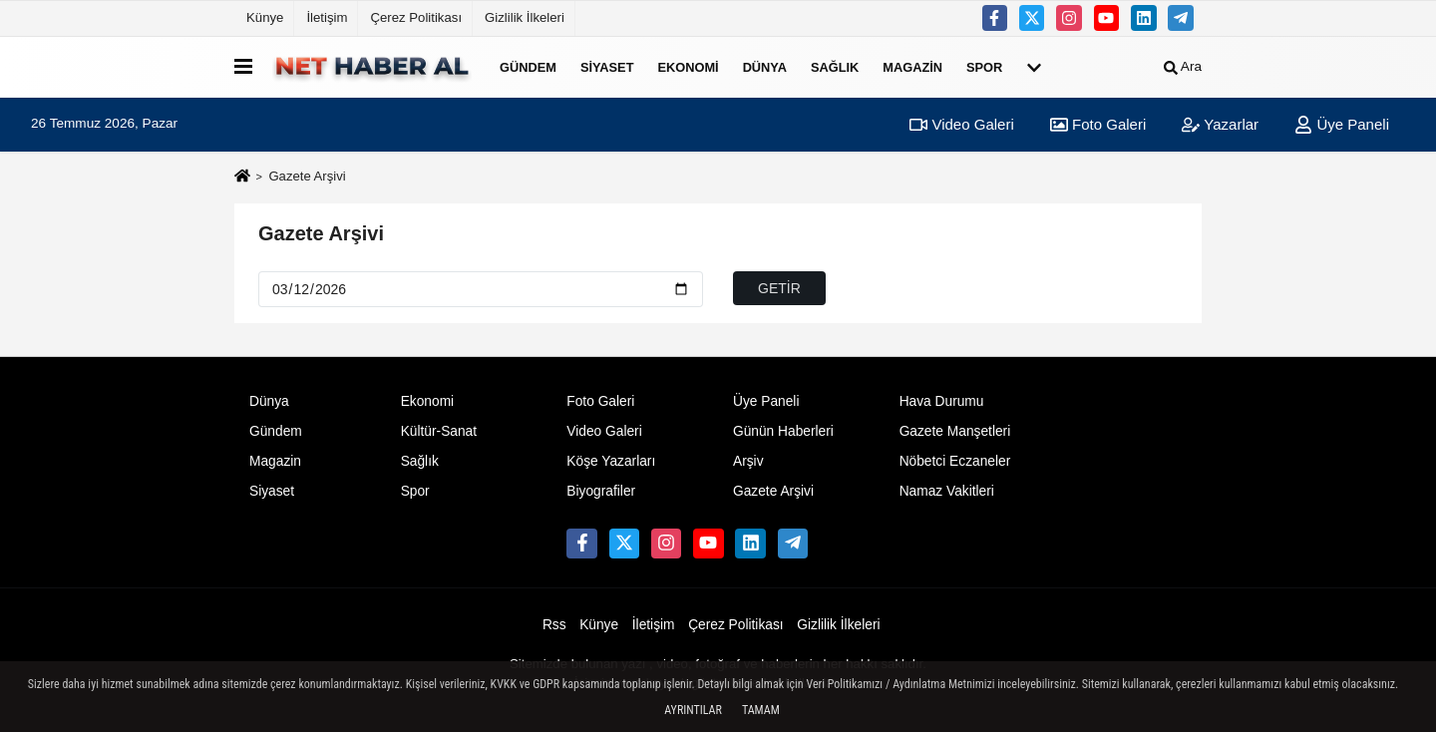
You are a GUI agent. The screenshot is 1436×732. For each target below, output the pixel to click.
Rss (554, 624)
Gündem (528, 66)
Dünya (765, 66)
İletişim (326, 17)
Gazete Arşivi (321, 233)
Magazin (912, 66)
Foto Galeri (1098, 124)
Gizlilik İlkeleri (524, 17)
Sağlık (835, 66)
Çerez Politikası (416, 17)
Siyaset (607, 66)
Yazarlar (1220, 124)
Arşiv (748, 461)
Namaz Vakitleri (946, 491)
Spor (984, 66)
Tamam (761, 710)
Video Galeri (961, 124)
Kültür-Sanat (439, 431)
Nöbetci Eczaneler (955, 461)
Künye (264, 17)
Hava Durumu (941, 401)
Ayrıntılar (693, 710)
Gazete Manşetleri (955, 431)
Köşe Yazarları (610, 461)
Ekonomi (687, 66)
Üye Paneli (1341, 124)
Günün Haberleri (783, 431)
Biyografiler (600, 491)
